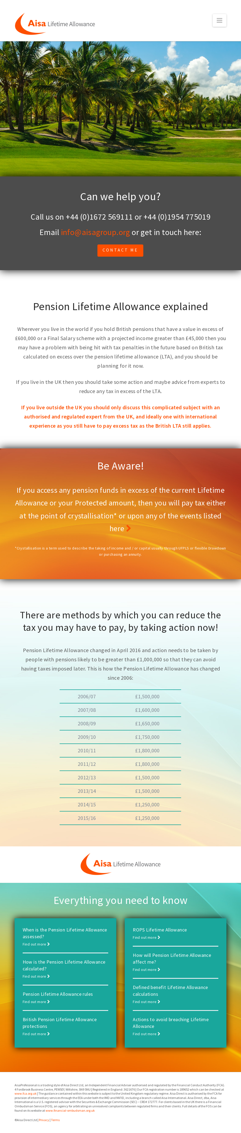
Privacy (44, 1120)
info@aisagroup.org (91, 232)
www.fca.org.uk (25, 1093)
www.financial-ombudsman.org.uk (70, 1110)
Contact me (116, 250)
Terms (55, 1120)
